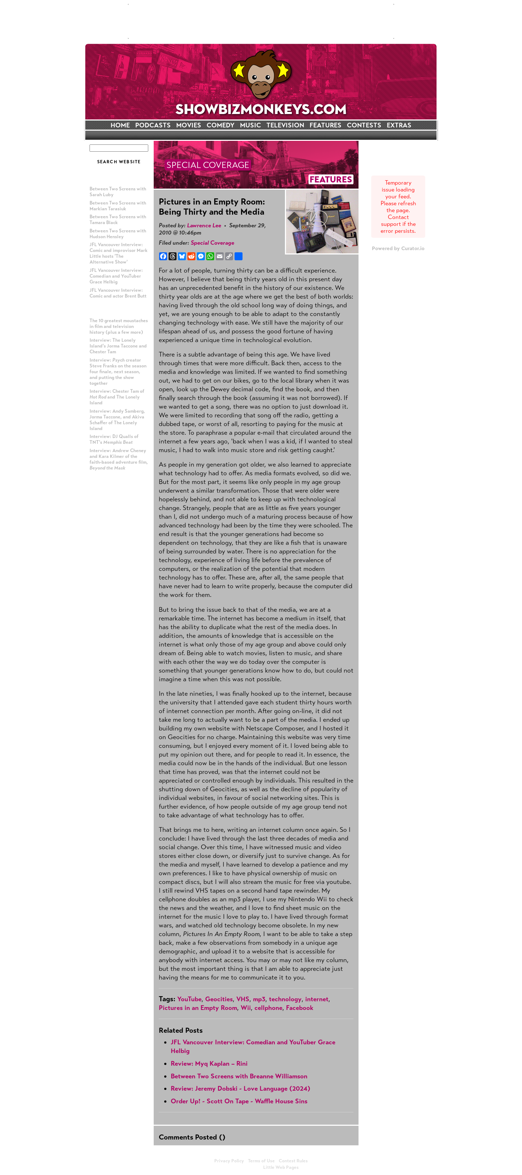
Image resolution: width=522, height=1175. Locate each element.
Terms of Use (261, 1161)
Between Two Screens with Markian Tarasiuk (118, 206)
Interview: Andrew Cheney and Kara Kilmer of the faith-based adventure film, (119, 459)
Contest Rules (293, 1161)
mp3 (259, 999)
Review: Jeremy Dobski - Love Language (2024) (240, 1088)
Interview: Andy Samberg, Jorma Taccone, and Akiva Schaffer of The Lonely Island (117, 419)
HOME (120, 125)
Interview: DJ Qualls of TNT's (114, 439)
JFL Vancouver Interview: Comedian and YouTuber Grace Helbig (116, 276)
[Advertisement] (261, 21)
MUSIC (250, 125)
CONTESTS (364, 125)
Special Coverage (212, 242)
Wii (246, 1008)
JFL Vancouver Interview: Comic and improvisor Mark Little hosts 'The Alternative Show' (119, 253)
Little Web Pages (281, 1167)
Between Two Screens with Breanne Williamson (239, 1076)
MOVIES (188, 125)
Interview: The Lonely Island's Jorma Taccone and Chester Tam (118, 346)
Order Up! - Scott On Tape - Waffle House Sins (239, 1101)
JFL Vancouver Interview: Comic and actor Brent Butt (118, 293)
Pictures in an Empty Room (198, 1008)
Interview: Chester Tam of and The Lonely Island (117, 397)
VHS (242, 999)
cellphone (268, 1008)
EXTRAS (399, 125)
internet (316, 999)
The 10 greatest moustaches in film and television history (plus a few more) (119, 326)
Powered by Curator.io (398, 248)
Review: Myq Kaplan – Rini (209, 1063)
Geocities (219, 999)
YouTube (189, 999)
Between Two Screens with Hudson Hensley (118, 234)
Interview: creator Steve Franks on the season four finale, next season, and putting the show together (118, 371)
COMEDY (221, 125)
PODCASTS (153, 125)
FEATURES (325, 125)
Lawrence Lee (204, 225)
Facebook (299, 1008)
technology (285, 999)
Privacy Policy (229, 1161)
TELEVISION (285, 125)
